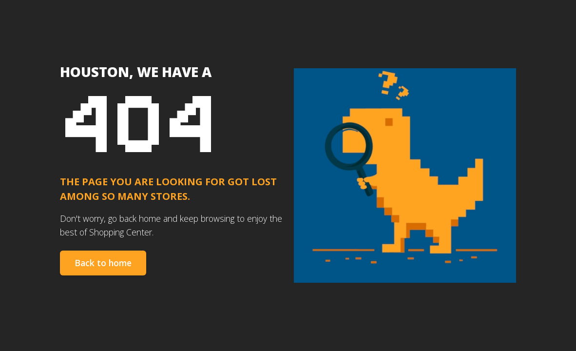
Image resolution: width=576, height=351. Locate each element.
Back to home (103, 263)
